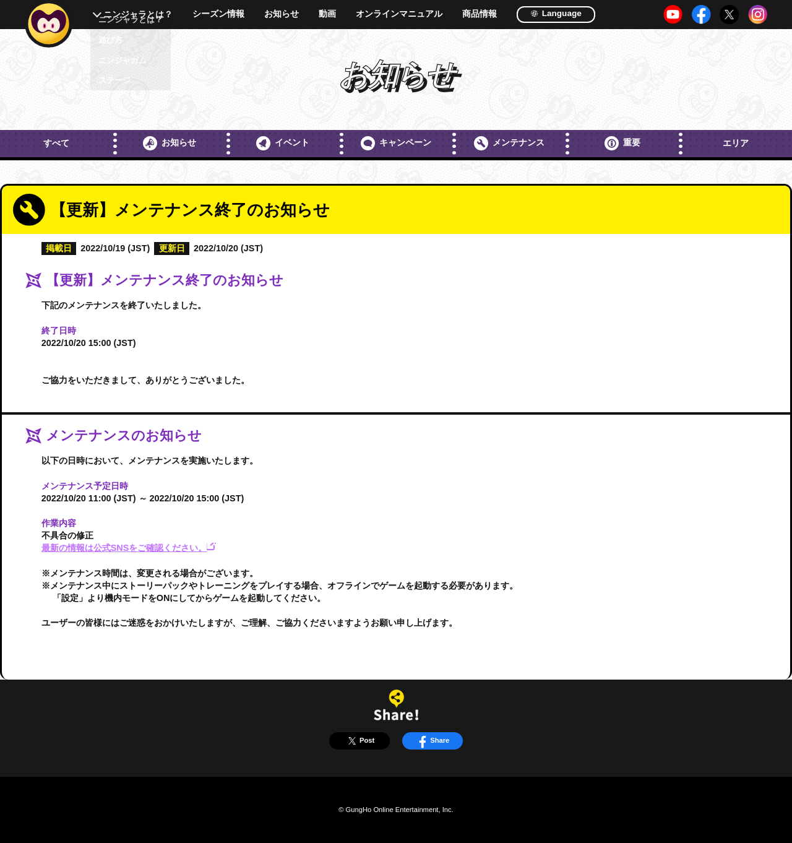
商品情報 (479, 14)
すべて (56, 143)
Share (432, 740)
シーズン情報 (218, 14)
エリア (736, 143)
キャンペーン (396, 143)
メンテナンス (509, 143)
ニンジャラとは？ (138, 14)
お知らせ (281, 14)
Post (359, 740)
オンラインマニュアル (399, 14)
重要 (622, 143)
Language (556, 13)
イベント (282, 143)
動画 (327, 14)
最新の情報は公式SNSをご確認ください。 (128, 548)
